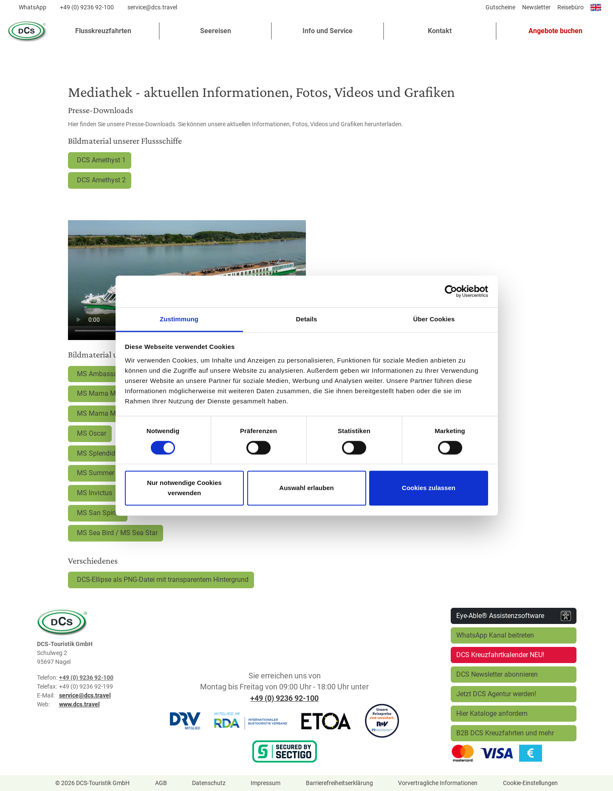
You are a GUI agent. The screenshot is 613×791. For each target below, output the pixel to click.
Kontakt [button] (440, 31)
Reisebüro (570, 7)
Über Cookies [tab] (434, 319)
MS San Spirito (97, 513)
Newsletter (536, 7)
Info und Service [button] (327, 31)
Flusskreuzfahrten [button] (103, 31)
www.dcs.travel (79, 704)
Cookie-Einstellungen (530, 783)
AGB (161, 783)
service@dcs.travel (152, 7)
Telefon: (47, 677)
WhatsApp (32, 7)
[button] (552, 31)
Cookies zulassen (428, 488)
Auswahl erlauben (306, 488)
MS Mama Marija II (103, 413)
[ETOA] (326, 720)
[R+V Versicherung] (381, 720)
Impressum (265, 783)
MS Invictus (92, 493)
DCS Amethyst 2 (99, 180)
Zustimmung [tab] (179, 319)
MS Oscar (89, 433)
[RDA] (250, 720)
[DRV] (185, 720)
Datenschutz (209, 783)
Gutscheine (500, 7)
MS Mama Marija (101, 393)
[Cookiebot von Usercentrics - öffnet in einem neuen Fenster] (451, 291)
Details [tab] (306, 319)
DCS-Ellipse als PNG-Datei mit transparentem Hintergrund (161, 580)
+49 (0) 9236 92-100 (87, 7)
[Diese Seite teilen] (476, 9)
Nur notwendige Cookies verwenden (184, 488)
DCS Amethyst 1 (99, 160)
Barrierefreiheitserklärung (339, 783)
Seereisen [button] (215, 31)
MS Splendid (94, 453)
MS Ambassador (100, 374)
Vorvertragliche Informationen (437, 783)
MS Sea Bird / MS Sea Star (115, 533)
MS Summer (93, 473)
